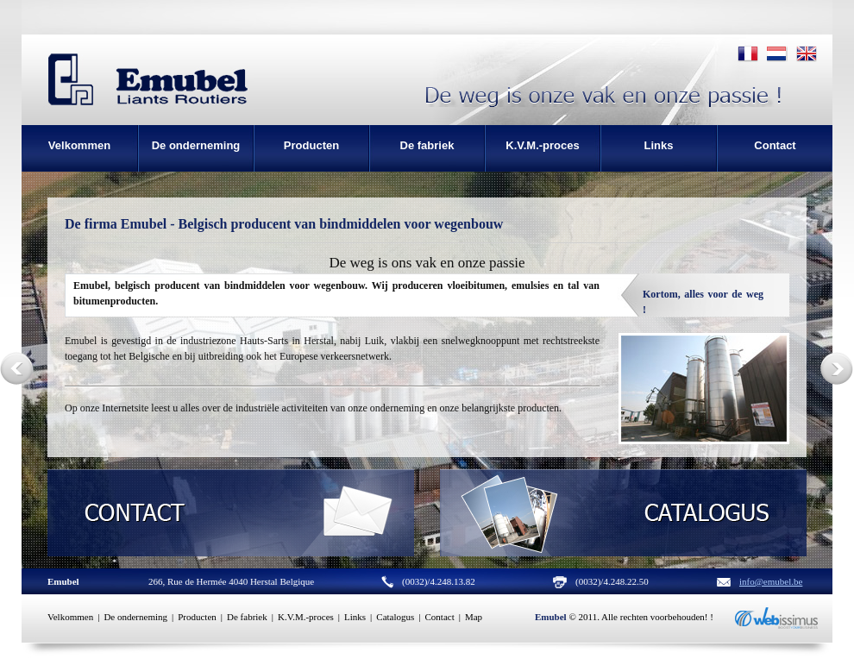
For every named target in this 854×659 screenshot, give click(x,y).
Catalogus (395, 617)
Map (473, 617)
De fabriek (247, 617)
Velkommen (70, 617)
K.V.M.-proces (306, 617)
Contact (440, 617)
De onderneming (135, 617)
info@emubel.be (770, 581)
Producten (197, 617)
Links (355, 617)
